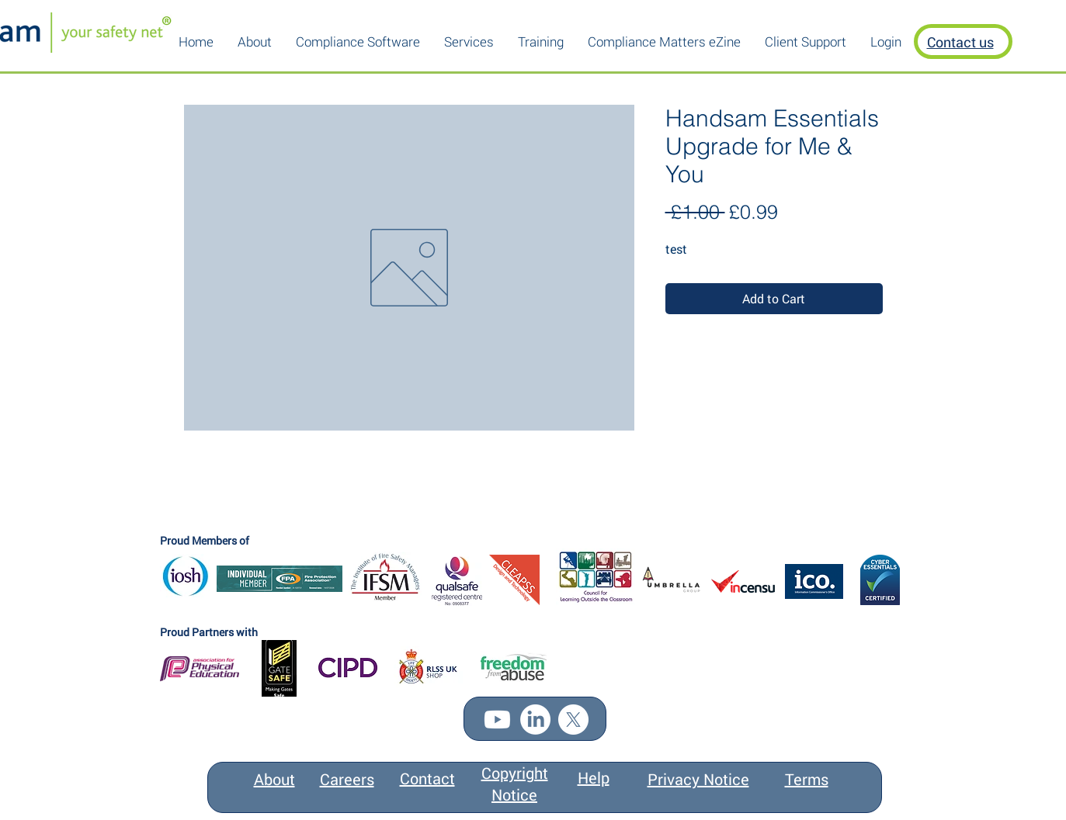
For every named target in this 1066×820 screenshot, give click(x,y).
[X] (573, 719)
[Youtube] (497, 719)
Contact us (960, 42)
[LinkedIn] (535, 719)
